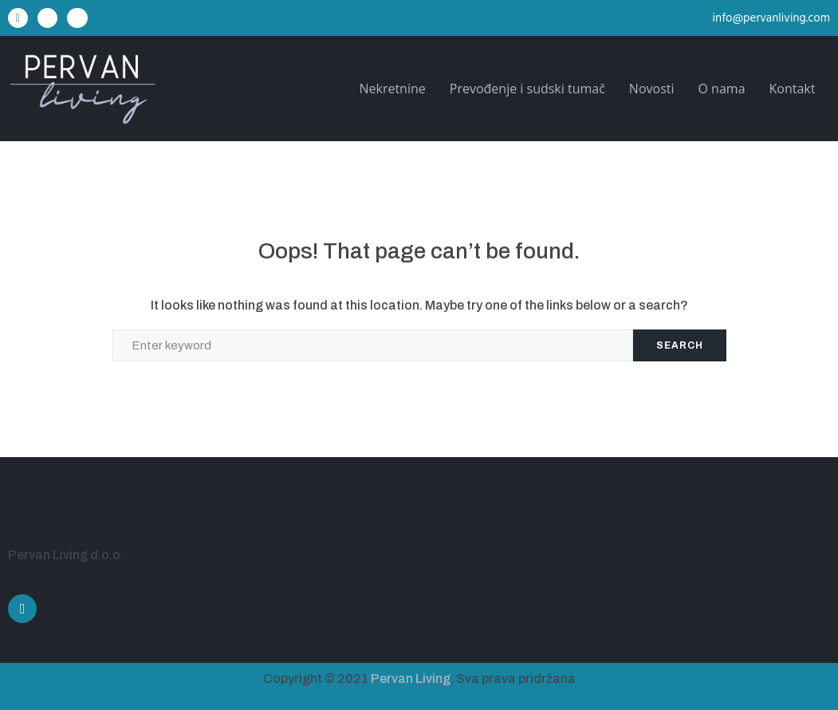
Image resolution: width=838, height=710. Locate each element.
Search (679, 345)
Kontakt (792, 88)
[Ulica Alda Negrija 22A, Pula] (629, 557)
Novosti (652, 88)
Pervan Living (410, 678)
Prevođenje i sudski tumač (527, 88)
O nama (722, 88)
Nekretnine (392, 88)
